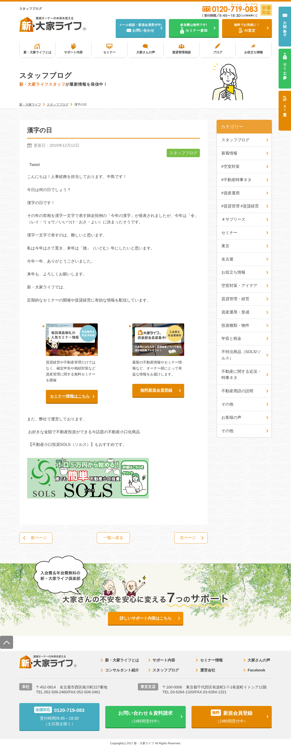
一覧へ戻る (113, 538)
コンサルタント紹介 (122, 670)
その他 (227, 404)
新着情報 (229, 153)
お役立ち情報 (253, 52)
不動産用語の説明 (237, 391)
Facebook (256, 670)
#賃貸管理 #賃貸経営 (240, 206)
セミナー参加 (285, 66)
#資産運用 (230, 193)
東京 (225, 246)
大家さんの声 (145, 52)
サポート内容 (73, 52)
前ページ (39, 538)
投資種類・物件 (235, 325)
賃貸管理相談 (181, 52)
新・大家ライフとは (37, 52)
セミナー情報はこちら (70, 396)
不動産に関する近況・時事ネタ (241, 374)
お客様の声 (231, 417)
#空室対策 (230, 166)
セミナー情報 (211, 660)
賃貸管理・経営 (235, 299)
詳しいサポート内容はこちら (146, 618)
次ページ (188, 538)
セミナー (109, 52)
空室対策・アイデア (239, 285)
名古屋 (227, 259)
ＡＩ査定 (285, 106)
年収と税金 (231, 338)
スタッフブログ (183, 153)
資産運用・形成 (235, 312)
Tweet (34, 164)
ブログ (217, 52)
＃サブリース (233, 219)
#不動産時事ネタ (236, 180)
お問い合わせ (285, 26)
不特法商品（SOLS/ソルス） (241, 355)
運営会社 (207, 670)
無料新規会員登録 (156, 390)
